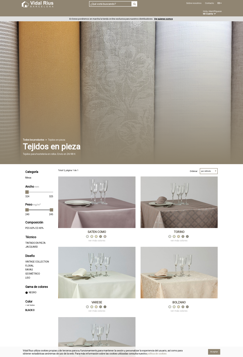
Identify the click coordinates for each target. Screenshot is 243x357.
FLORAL (29, 265)
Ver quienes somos (163, 19)
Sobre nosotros (193, 3)
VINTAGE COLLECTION (37, 261)
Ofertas (142, 12)
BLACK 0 (29, 310)
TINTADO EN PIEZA (35, 243)
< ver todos (30, 305)
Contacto (209, 3)
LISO (27, 277)
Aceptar (214, 351)
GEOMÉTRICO (32, 273)
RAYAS (29, 269)
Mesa (28, 177)
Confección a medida (99, 12)
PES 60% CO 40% (34, 228)
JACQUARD (31, 247)
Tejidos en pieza (32, 12)
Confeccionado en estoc (64, 12)
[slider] (27, 192)
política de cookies (157, 353)
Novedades (125, 12)
